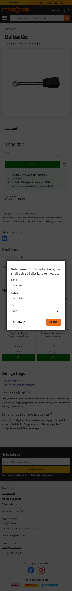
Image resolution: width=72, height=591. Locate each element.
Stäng (21, 322)
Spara (54, 322)
